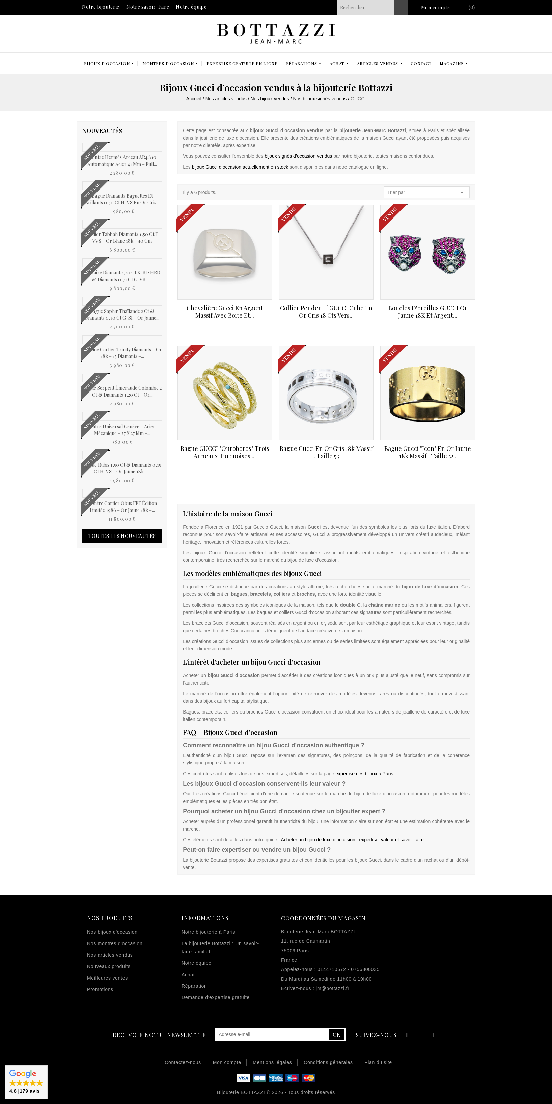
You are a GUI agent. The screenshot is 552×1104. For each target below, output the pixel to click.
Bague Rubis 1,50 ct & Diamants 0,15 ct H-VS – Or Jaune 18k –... (122, 468)
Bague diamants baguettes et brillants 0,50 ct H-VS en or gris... (122, 199)
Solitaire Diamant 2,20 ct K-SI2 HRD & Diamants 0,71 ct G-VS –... (122, 276)
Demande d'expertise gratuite (216, 997)
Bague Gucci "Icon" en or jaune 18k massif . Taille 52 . (427, 452)
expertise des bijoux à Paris (364, 773)
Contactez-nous (183, 1062)
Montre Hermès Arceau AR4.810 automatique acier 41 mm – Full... (122, 160)
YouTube (420, 1035)
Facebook (406, 1035)
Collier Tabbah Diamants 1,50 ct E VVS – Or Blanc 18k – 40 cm (122, 237)
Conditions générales (328, 1062)
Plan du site (378, 1062)
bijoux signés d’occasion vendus (298, 156)
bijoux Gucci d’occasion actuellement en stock (240, 167)
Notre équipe (191, 7)
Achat (188, 974)
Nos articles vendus (110, 955)
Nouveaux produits (109, 966)
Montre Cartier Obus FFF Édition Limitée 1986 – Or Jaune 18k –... (122, 506)
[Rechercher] (372, 7)
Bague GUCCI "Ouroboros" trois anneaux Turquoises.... (225, 452)
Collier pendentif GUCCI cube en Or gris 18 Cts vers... (326, 311)
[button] (26, 1082)
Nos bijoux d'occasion (112, 932)
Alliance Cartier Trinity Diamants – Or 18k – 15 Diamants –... (122, 352)
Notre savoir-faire (147, 7)
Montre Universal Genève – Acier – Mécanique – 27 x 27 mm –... (122, 429)
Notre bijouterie (100, 7)
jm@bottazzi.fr (332, 988)
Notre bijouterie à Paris (208, 932)
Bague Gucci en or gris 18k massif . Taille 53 (326, 452)
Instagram (434, 1035)
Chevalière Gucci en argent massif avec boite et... (225, 311)
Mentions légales (272, 1062)
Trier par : (426, 192)
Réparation (194, 986)
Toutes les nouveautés (122, 536)
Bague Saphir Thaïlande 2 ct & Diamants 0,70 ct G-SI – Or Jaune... (122, 314)
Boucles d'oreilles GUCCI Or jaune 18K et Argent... (427, 311)
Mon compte (435, 7)
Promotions (100, 989)
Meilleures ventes (107, 978)
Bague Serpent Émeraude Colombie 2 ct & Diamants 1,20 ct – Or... (122, 391)
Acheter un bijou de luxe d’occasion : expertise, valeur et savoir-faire (352, 839)
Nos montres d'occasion (114, 943)
